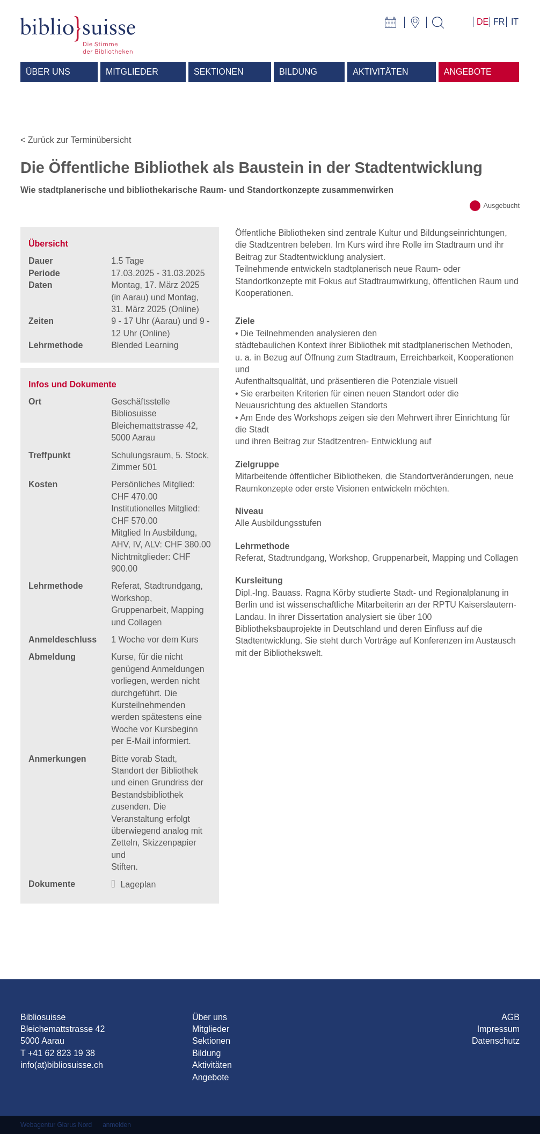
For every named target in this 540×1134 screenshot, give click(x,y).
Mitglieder (210, 1029)
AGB (510, 1017)
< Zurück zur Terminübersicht (75, 140)
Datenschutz (496, 1040)
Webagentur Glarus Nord (56, 1125)
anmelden (117, 1125)
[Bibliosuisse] (77, 34)
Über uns (209, 1017)
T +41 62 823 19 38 (57, 1053)
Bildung (206, 1053)
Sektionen (211, 1040)
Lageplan (138, 884)
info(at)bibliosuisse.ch (61, 1065)
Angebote (210, 1077)
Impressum (498, 1029)
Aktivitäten (212, 1065)
